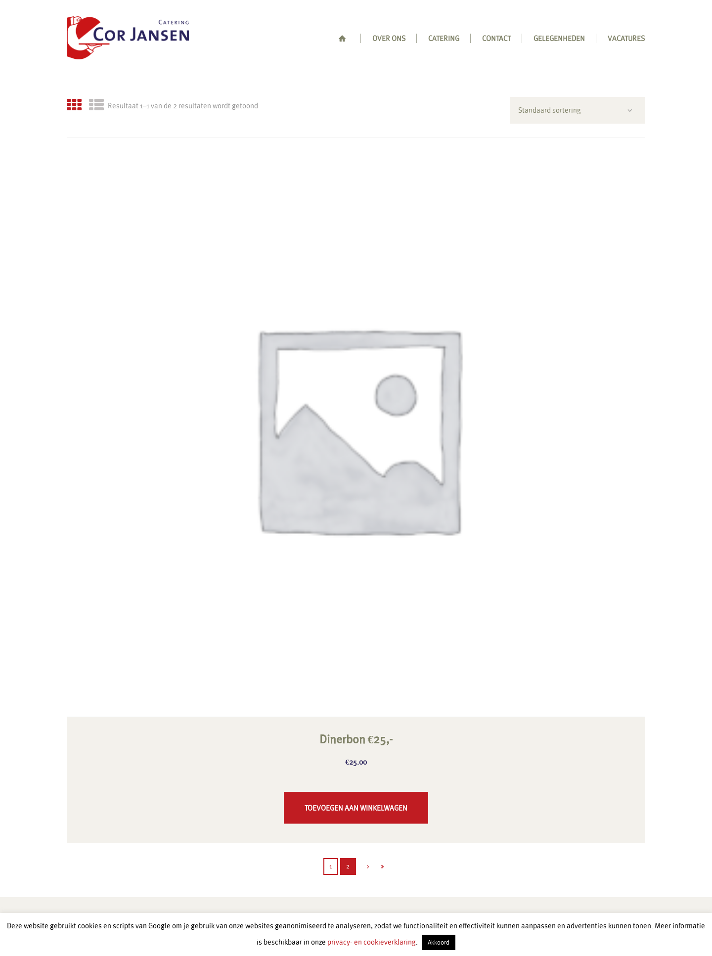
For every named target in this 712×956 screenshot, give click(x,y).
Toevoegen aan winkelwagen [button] (356, 808)
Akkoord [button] (438, 942)
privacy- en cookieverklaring (371, 942)
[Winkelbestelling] (577, 110)
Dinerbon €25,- (356, 739)
